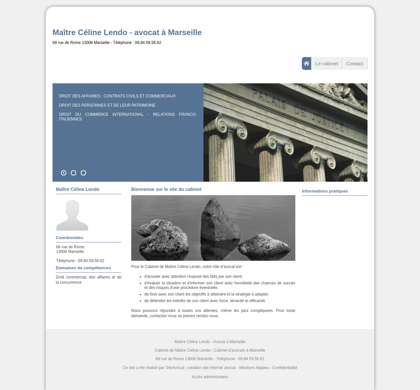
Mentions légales (254, 367)
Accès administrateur (210, 377)
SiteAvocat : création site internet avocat (200, 367)
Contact (354, 63)
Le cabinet (326, 63)
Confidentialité (284, 367)
